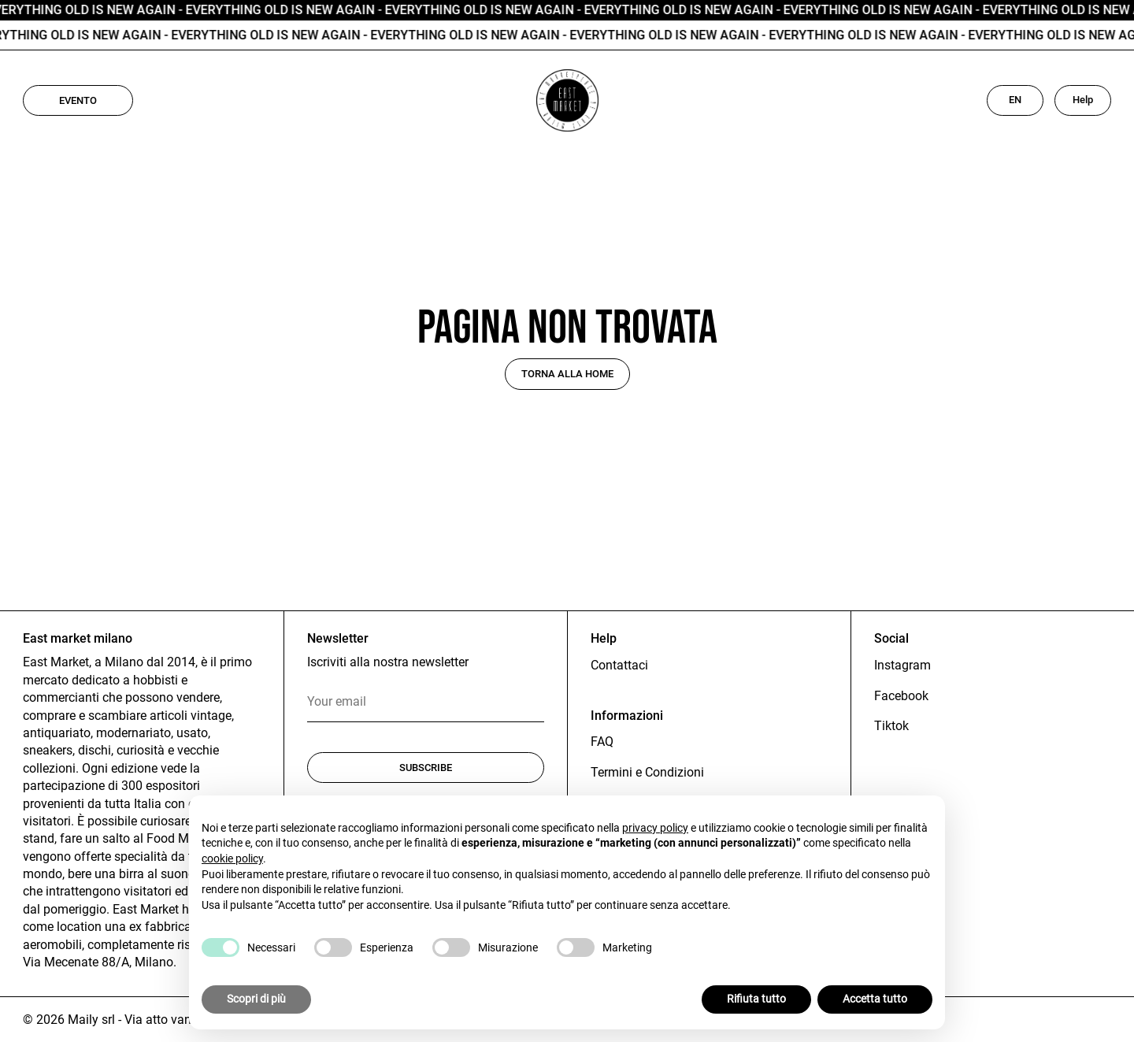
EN (1015, 100)
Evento (78, 100)
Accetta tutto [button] (875, 998)
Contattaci (619, 665)
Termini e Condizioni (647, 772)
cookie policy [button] (232, 858)
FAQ (602, 741)
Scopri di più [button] (256, 998)
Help (1083, 100)
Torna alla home (567, 374)
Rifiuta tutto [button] (756, 998)
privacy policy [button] (655, 827)
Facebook (901, 695)
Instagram (902, 665)
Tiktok (891, 725)
